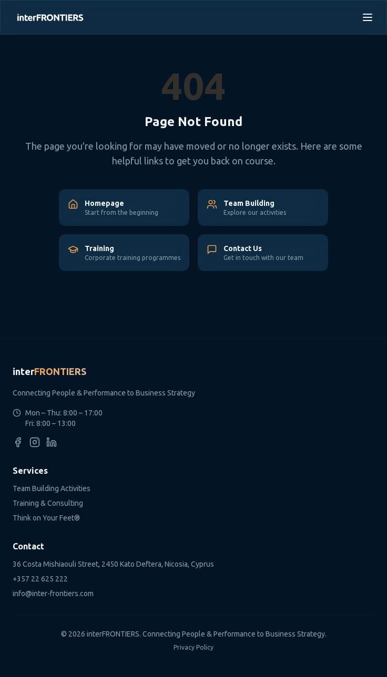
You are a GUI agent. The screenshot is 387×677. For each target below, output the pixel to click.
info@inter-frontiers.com (53, 593)
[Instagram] (34, 442)
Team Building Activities (51, 488)
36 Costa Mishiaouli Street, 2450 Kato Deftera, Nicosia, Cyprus (113, 564)
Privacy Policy (193, 647)
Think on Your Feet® (46, 518)
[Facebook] (18, 442)
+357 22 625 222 (40, 579)
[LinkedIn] (51, 442)
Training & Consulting (48, 503)
